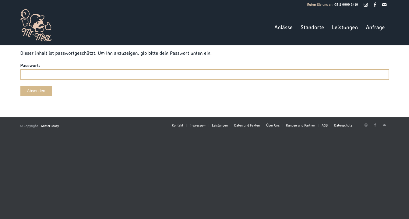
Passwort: (204, 71)
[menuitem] (283, 27)
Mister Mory (50, 126)
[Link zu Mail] (384, 4)
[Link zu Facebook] (375, 4)
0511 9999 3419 (346, 4)
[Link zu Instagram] (365, 4)
